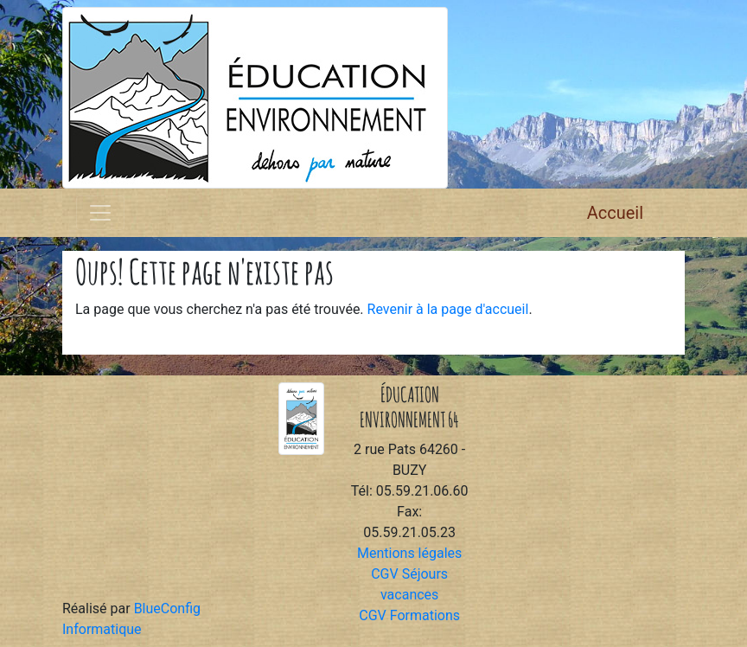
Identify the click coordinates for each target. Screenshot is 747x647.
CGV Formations (409, 615)
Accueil (615, 212)
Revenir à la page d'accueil (448, 309)
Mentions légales (409, 553)
